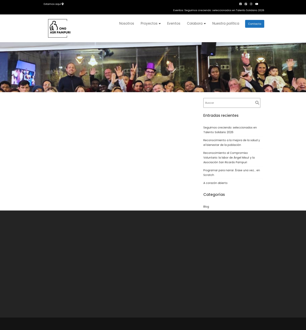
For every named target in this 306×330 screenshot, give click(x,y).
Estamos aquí (54, 4)
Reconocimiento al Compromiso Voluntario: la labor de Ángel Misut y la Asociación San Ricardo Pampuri (229, 157)
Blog (206, 207)
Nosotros (126, 23)
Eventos (173, 23)
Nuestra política (225, 23)
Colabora (195, 23)
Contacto (254, 24)
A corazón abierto (215, 183)
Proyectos (149, 23)
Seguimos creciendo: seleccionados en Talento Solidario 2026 (224, 10)
